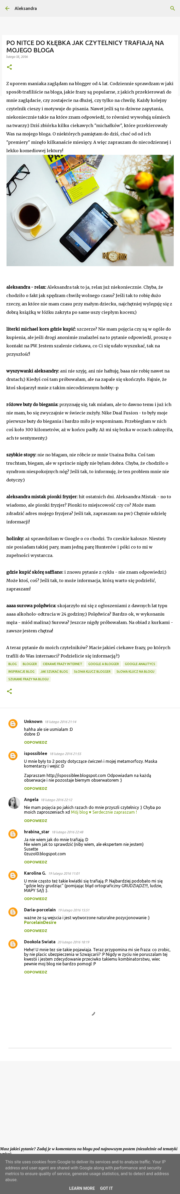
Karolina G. (35, 873)
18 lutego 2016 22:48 (67, 832)
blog (12, 664)
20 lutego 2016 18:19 (73, 942)
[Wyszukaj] (173, 8)
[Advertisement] (90, 1105)
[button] (9, 67)
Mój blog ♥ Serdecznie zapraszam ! (104, 812)
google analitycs (140, 664)
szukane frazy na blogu (28, 679)
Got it (106, 1188)
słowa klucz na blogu (135, 671)
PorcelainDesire (40, 922)
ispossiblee (35, 753)
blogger (30, 664)
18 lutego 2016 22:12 (56, 800)
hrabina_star (36, 831)
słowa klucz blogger (92, 671)
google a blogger (103, 664)
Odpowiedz (35, 742)
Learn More (82, 1188)
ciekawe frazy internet (62, 664)
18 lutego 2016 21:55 (65, 753)
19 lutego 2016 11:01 (64, 873)
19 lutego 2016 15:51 (73, 910)
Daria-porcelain (40, 909)
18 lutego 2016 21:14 (60, 722)
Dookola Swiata (39, 941)
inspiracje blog (21, 671)
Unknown (33, 721)
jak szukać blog (54, 671)
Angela (31, 799)
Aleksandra (26, 8)
